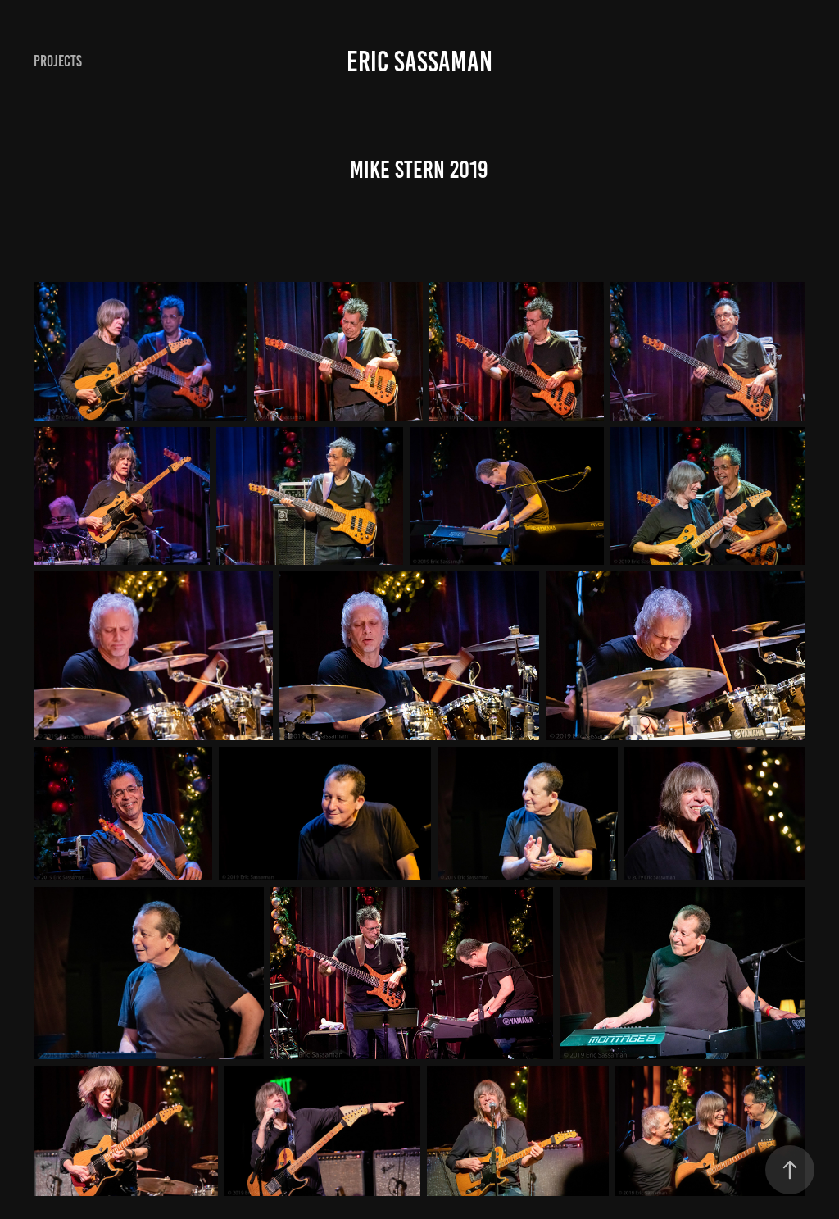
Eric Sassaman (419, 61)
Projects (58, 61)
